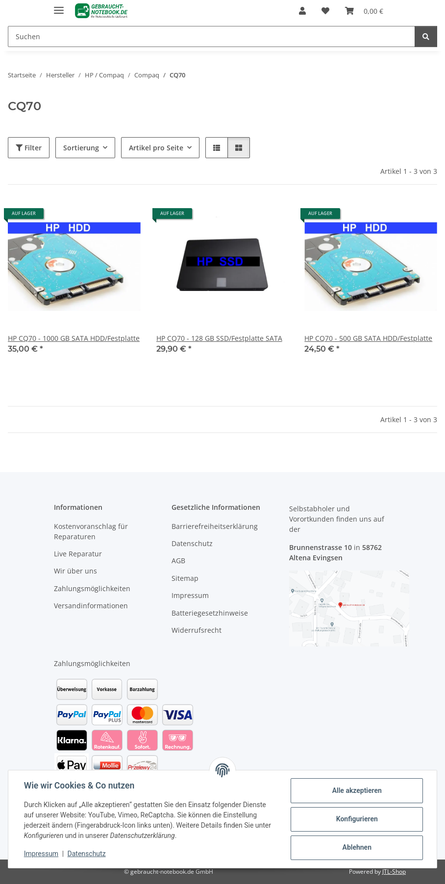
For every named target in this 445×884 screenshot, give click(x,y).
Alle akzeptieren (356, 790)
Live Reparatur (78, 553)
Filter (29, 147)
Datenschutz (87, 854)
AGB (178, 560)
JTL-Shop (394, 871)
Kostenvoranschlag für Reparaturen (91, 531)
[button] (302, 11)
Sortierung (81, 147)
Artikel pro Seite (156, 147)
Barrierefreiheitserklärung (215, 526)
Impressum (41, 854)
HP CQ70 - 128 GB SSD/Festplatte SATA (219, 338)
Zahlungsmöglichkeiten (92, 588)
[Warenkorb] (364, 11)
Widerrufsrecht (197, 630)
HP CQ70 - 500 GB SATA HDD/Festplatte (368, 338)
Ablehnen (356, 847)
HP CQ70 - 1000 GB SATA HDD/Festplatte (74, 338)
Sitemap (185, 578)
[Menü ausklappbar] (59, 6)
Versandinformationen (91, 605)
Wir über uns (75, 570)
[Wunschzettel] (325, 11)
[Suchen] (211, 36)
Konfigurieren (356, 819)
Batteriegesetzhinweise (210, 613)
